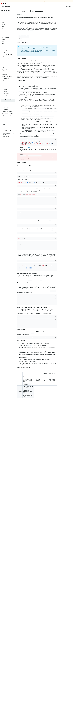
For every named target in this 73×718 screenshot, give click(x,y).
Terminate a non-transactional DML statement (66, 21)
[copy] (55, 139)
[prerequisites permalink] (25, 80)
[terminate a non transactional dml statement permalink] (40, 295)
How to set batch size (63, 34)
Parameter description (63, 31)
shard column (29, 374)
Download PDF (20, 14)
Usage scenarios (61, 12)
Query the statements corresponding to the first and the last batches (65, 25)
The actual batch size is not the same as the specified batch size (65, 48)
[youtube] (68, 697)
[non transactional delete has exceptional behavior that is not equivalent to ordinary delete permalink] (26, 663)
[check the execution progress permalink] (32, 271)
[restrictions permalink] (24, 486)
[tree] (8, 79)
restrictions (30, 148)
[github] (55, 697)
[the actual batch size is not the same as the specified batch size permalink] (49, 635)
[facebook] (62, 697)
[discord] (66, 697)
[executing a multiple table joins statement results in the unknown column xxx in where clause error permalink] (31, 585)
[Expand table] (55, 400)
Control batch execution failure (64, 37)
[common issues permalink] (27, 580)
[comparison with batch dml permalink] (34, 553)
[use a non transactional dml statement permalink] (37, 167)
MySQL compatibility (62, 59)
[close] (71, 709)
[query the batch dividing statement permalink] (35, 304)
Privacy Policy (23, 715)
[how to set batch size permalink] (28, 470)
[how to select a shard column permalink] (32, 433)
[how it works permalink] (25, 523)
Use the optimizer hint (63, 28)
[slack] (64, 697)
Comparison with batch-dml (64, 40)
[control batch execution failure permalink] (36, 511)
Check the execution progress (65, 19)
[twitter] (57, 697)
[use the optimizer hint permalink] (28, 357)
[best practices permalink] (26, 369)
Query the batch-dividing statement (66, 23)
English (68, 6)
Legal (29, 715)
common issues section (47, 577)
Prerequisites (61, 13)
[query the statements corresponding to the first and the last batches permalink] (51, 332)
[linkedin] (59, 697)
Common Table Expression (24, 509)
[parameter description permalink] (31, 396)
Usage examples (61, 15)
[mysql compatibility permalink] (30, 679)
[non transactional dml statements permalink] (45, 11)
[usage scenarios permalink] (27, 58)
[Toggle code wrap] (54, 139)
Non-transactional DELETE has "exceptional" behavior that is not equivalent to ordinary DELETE (65, 56)
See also (60, 60)
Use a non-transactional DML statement (65, 17)
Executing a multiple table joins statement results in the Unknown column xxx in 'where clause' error (65, 44)
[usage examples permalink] (27, 164)
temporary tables (29, 507)
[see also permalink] (22, 684)
